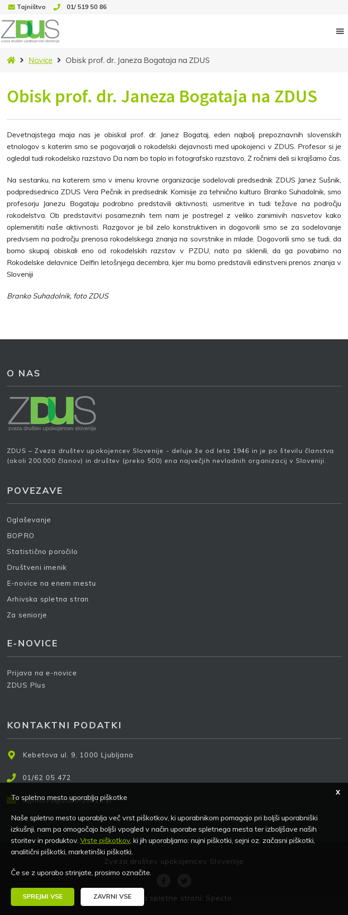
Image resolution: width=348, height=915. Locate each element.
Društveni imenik (37, 567)
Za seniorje (27, 615)
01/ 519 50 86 (86, 7)
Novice (41, 60)
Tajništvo (31, 7)
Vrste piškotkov (105, 840)
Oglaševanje (29, 519)
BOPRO (20, 535)
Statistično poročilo (42, 551)
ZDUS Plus (29, 691)
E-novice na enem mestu (51, 583)
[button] (42, 897)
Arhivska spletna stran (48, 599)
